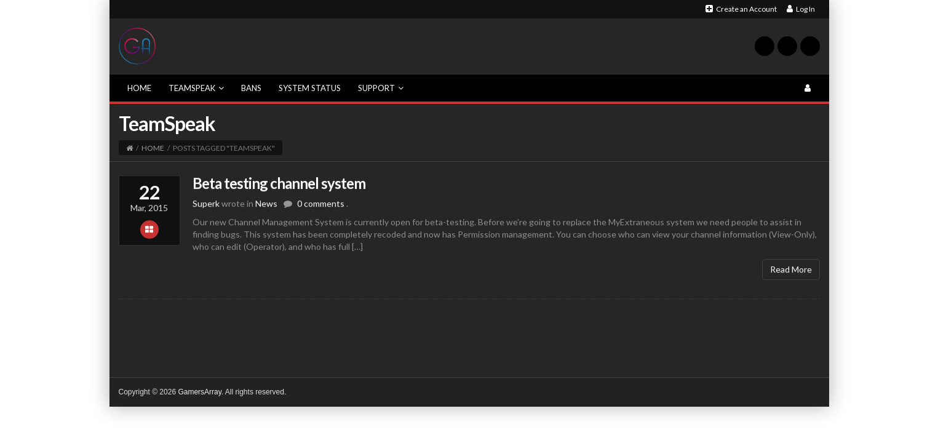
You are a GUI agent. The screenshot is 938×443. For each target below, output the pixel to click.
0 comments (320, 208)
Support (380, 88)
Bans (251, 88)
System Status (310, 88)
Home (139, 88)
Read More (791, 274)
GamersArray (199, 392)
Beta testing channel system (279, 187)
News (266, 208)
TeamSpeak (196, 88)
